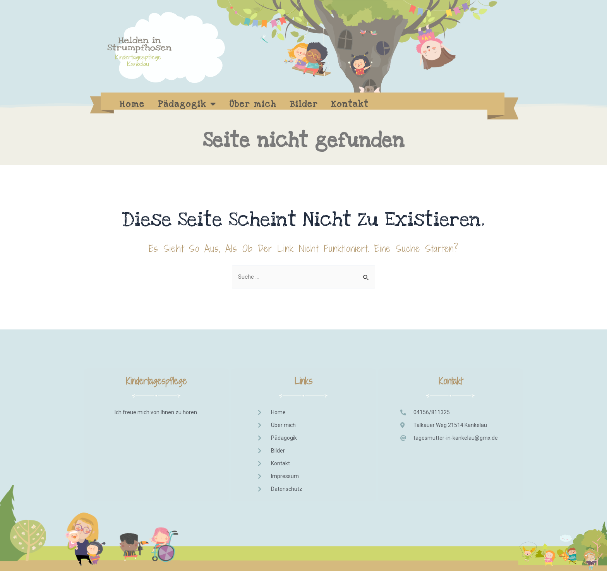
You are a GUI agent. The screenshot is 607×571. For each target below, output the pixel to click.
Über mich (253, 104)
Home (132, 104)
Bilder (304, 104)
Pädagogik (187, 104)
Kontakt (350, 104)
